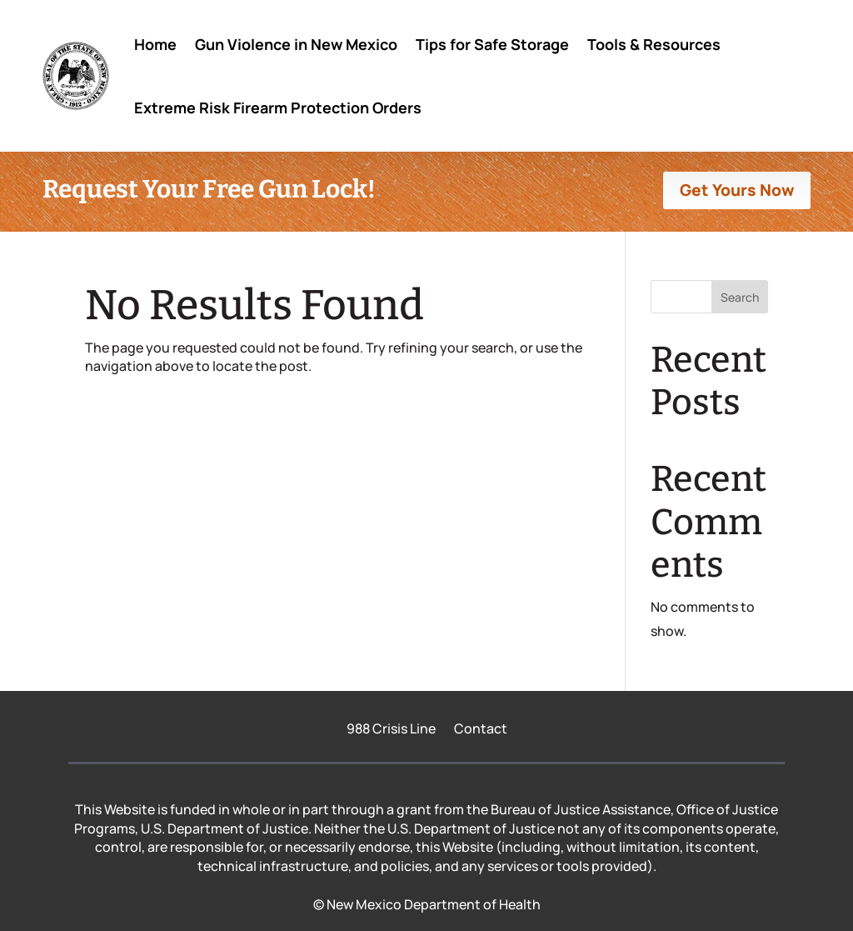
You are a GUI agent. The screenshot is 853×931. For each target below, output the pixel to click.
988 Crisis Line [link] (391, 728)
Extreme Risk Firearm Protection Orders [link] (278, 108)
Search (740, 297)
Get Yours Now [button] (737, 190)
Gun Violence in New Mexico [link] (296, 44)
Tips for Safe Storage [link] (492, 44)
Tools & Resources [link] (654, 44)
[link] (75, 76)
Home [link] (155, 44)
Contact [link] (480, 728)
